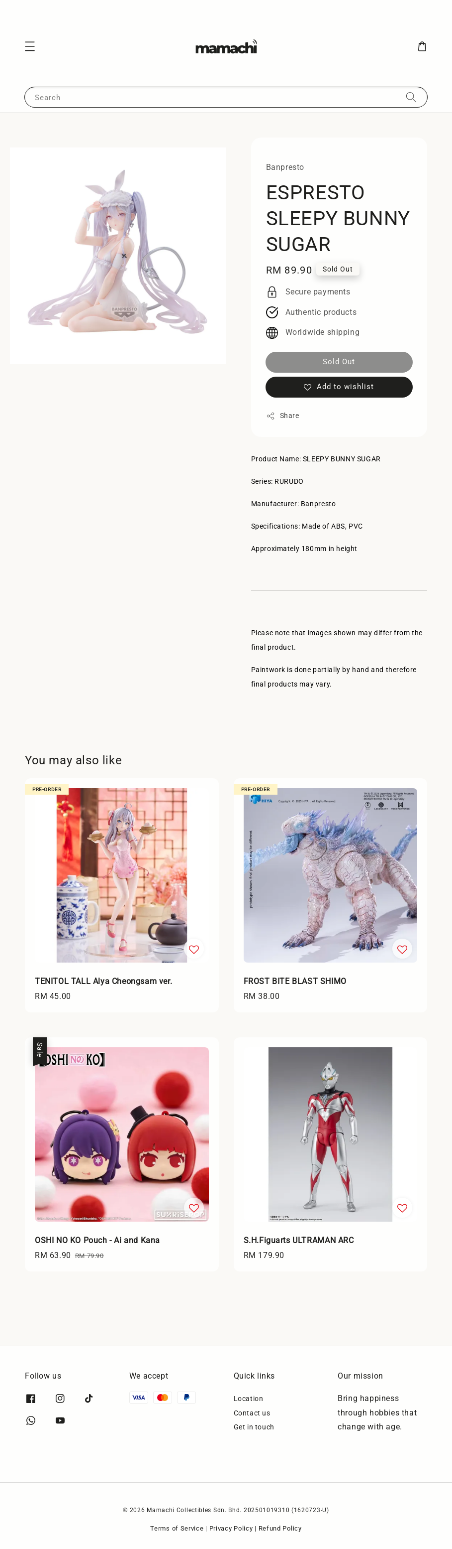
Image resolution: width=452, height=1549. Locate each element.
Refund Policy (280, 1528)
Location (249, 1399)
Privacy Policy (231, 1528)
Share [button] (282, 416)
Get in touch (254, 1427)
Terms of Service (176, 1528)
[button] (30, 46)
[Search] (411, 97)
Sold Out (339, 361)
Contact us (252, 1413)
